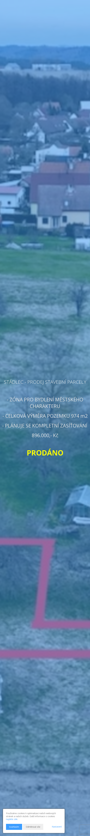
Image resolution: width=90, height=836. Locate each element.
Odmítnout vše (33, 826)
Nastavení (57, 826)
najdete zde (11, 819)
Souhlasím (14, 826)
